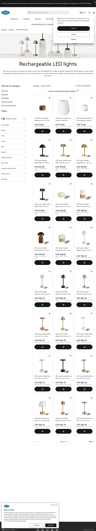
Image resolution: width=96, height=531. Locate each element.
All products (11, 29)
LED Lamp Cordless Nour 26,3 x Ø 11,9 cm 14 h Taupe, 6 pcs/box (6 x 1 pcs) (42, 377)
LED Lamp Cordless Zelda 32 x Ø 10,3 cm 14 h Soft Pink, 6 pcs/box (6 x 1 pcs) (84, 249)
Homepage (4, 29)
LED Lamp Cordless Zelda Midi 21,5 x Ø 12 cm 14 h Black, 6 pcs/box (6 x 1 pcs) (42, 162)
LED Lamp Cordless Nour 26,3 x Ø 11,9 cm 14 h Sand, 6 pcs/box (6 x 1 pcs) (84, 335)
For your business (52, 19)
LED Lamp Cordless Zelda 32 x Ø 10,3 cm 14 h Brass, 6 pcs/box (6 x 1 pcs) (63, 335)
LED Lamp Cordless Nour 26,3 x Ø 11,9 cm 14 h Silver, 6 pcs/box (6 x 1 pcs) (84, 420)
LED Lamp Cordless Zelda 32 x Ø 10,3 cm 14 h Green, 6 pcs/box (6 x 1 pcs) (42, 293)
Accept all (51, 525)
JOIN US (73, 28)
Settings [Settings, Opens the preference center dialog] (36, 525)
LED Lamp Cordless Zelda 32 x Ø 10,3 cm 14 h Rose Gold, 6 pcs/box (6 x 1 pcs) (62, 420)
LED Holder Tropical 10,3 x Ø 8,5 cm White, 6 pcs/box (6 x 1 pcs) (63, 119)
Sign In (73, 34)
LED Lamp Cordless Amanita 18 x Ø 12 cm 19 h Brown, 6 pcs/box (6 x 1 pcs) (42, 249)
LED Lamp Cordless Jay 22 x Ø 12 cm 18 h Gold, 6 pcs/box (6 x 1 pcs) (41, 420)
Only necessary (54, 504)
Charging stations (7, 102)
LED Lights (4, 91)
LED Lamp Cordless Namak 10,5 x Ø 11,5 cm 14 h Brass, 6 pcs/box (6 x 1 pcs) (63, 249)
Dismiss (73, 39)
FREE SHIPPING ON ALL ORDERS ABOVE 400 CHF (48, 24)
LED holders (5, 98)
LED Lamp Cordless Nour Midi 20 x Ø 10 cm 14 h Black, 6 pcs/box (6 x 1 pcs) (42, 205)
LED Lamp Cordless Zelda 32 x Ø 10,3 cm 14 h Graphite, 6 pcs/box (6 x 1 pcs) (63, 293)
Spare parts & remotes (8, 105)
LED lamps (4, 94)
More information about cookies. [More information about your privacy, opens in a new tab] (16, 521)
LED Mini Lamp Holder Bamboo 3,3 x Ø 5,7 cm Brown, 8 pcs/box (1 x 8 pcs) (41, 119)
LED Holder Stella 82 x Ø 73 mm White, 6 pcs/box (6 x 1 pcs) (84, 119)
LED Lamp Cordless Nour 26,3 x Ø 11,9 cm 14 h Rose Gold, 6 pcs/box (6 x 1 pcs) (42, 335)
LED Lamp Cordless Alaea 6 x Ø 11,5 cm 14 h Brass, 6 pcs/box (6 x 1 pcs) (63, 205)
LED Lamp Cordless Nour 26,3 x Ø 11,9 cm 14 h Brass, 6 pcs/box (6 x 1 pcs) (84, 377)
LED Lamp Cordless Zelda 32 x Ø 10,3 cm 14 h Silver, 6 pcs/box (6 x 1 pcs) (84, 293)
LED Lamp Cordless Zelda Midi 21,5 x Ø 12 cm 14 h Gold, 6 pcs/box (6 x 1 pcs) (84, 162)
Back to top (89, 529)
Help (89, 3)
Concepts (26, 19)
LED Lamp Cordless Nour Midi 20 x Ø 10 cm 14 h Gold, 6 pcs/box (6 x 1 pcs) (63, 162)
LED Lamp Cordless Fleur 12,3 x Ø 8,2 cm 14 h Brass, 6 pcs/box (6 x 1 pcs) (84, 205)
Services (38, 19)
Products (14, 19)
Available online (16, 119)
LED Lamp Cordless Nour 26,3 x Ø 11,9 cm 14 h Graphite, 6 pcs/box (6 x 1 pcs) (63, 377)
